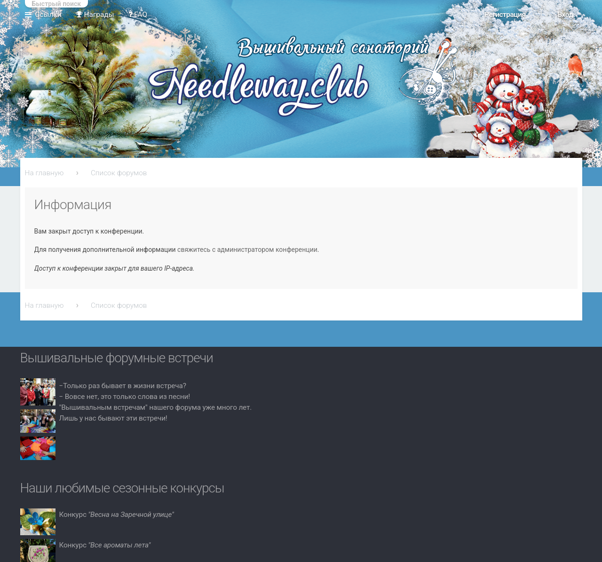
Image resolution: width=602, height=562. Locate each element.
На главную (44, 173)
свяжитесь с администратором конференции (247, 249)
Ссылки (48, 14)
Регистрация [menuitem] (504, 14)
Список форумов (119, 173)
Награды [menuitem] (95, 14)
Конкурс (116, 514)
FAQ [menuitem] (138, 14)
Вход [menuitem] (565, 14)
